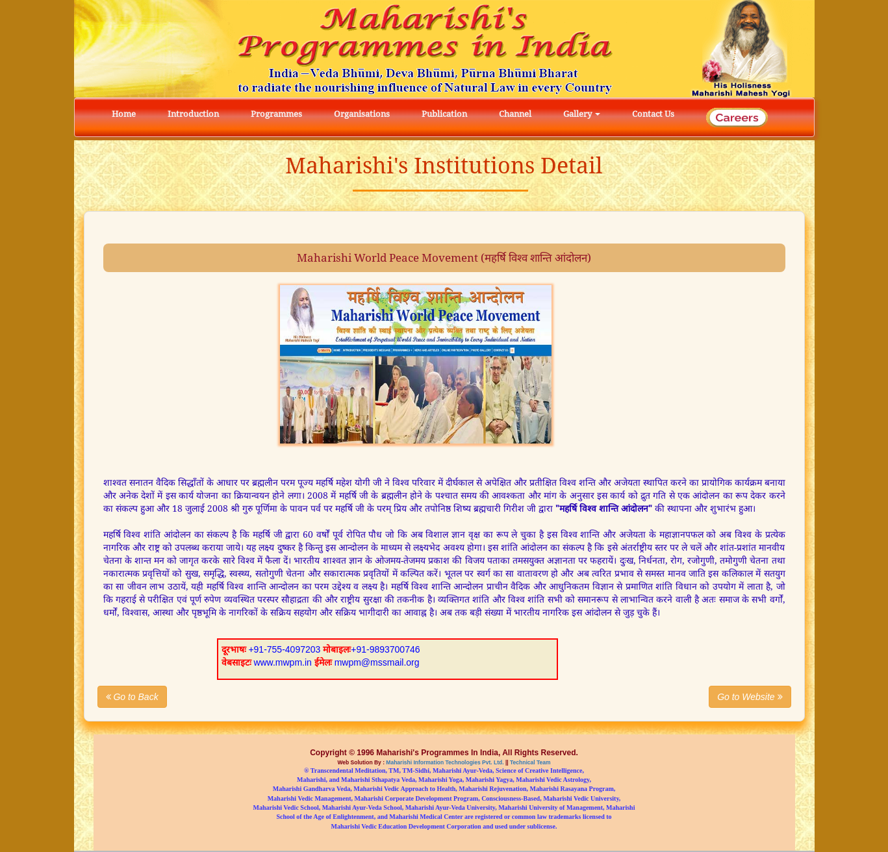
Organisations (362, 114)
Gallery (581, 114)
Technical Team (530, 762)
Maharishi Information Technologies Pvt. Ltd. (444, 762)
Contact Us (653, 114)
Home (124, 114)
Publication (444, 114)
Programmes (276, 114)
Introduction (193, 114)
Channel (515, 114)
